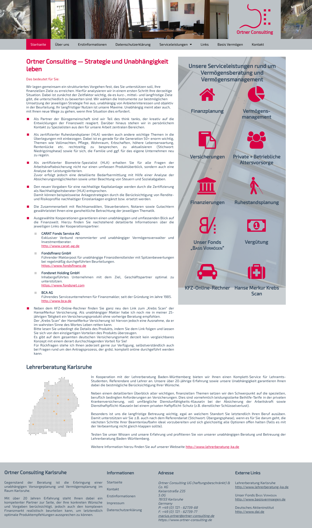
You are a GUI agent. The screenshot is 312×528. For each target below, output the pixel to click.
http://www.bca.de (56, 301)
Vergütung (256, 242)
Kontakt (258, 44)
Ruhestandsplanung (256, 202)
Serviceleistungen (175, 43)
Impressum (115, 503)
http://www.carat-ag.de (60, 246)
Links (205, 44)
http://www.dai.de (249, 511)
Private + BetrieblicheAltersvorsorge (256, 159)
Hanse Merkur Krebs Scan (256, 290)
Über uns (62, 44)
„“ (207, 248)
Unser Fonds (207, 242)
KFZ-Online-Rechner (207, 288)
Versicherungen (207, 156)
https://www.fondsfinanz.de (63, 265)
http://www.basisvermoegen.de (260, 499)
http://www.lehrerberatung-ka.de (212, 446)
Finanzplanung (207, 111)
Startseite (38, 44)
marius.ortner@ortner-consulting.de (186, 516)
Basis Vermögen (230, 44)
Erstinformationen (92, 44)
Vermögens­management (256, 114)
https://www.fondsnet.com (62, 285)
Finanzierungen (207, 202)
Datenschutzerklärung (133, 44)
